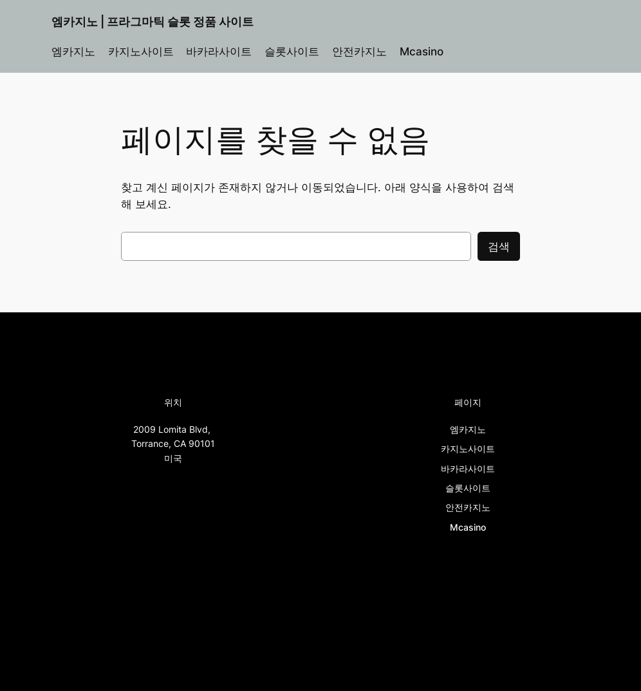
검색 (499, 246)
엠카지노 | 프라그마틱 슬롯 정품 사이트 (152, 21)
